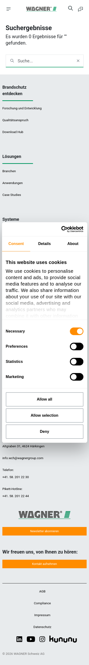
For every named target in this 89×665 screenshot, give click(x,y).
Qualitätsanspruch (15, 120)
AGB (42, 591)
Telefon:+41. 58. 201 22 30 (15, 473)
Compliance (42, 603)
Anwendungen (12, 183)
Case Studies (11, 195)
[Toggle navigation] (8, 9)
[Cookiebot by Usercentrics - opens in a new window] (63, 229)
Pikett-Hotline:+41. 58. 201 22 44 (15, 492)
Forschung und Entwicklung (22, 108)
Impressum (42, 615)
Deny (44, 431)
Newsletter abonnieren (44, 531)
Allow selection (44, 415)
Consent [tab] (16, 244)
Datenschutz (42, 627)
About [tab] (73, 244)
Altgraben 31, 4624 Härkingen (23, 446)
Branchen (9, 171)
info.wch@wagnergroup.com (22, 458)
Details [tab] (44, 244)
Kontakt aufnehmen (44, 564)
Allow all (44, 399)
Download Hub (12, 132)
